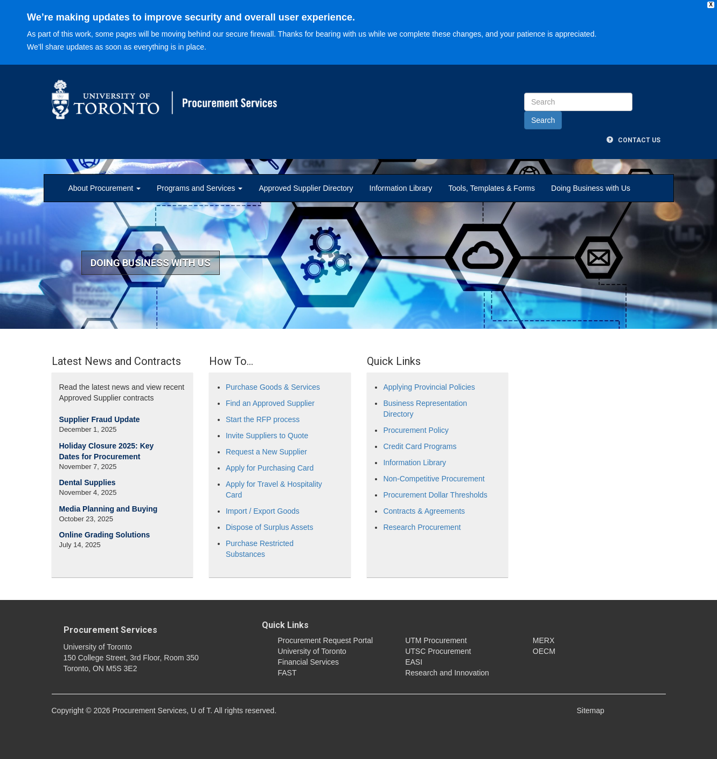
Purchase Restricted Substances (260, 548)
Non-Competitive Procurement (433, 478)
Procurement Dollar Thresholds (435, 495)
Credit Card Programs (419, 446)
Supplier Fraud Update (99, 419)
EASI (413, 662)
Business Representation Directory (425, 408)
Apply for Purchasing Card (270, 468)
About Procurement (104, 188)
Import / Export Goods (263, 511)
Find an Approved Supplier (270, 403)
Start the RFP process (263, 419)
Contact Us (633, 140)
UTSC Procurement (438, 651)
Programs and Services (199, 188)
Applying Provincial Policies (429, 387)
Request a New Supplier (266, 451)
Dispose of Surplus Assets (270, 527)
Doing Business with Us (590, 188)
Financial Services (308, 662)
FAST (287, 672)
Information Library (401, 188)
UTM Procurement (436, 640)
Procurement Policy (415, 430)
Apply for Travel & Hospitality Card (274, 489)
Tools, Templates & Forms (491, 188)
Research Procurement (422, 527)
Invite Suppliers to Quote (267, 435)
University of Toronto (312, 651)
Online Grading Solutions (104, 534)
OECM (544, 651)
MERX (543, 640)
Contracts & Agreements (424, 511)
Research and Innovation (447, 672)
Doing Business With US (151, 262)
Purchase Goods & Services (273, 387)
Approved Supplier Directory (306, 188)
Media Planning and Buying (108, 509)
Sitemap (590, 710)
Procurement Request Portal (325, 640)
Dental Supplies (87, 482)
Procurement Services (110, 630)
